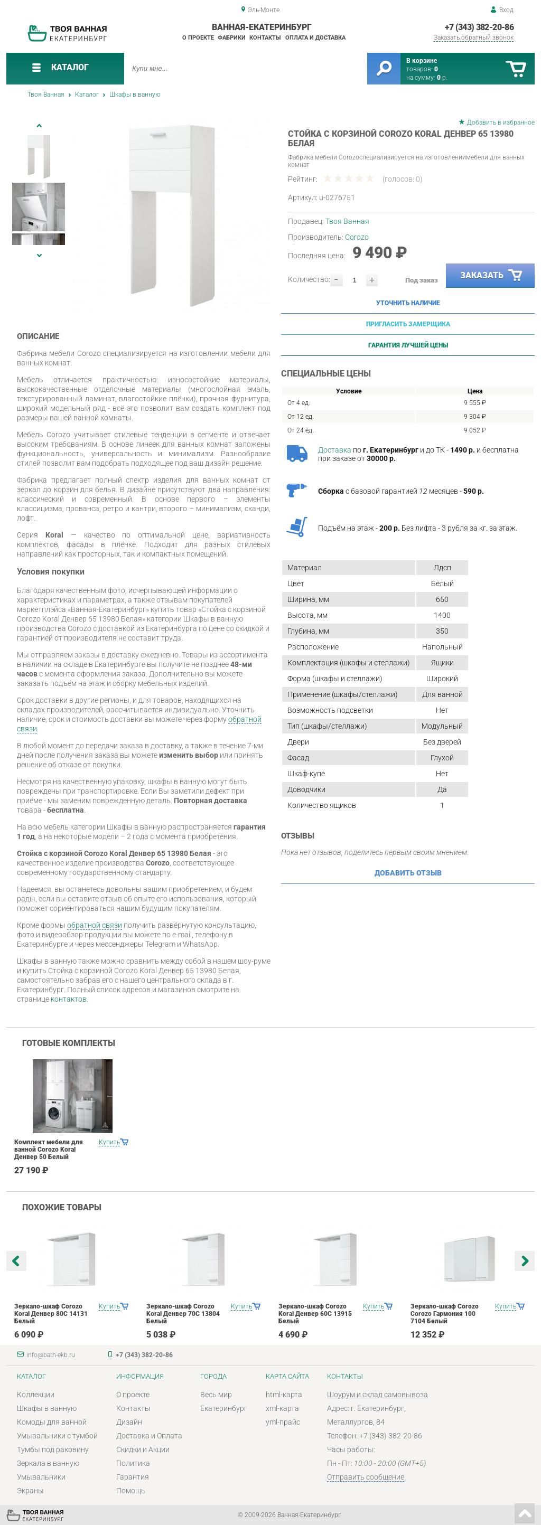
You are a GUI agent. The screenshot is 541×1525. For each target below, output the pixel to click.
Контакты (265, 37)
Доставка (334, 450)
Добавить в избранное (501, 122)
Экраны (30, 1490)
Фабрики (232, 37)
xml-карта (282, 1408)
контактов (69, 999)
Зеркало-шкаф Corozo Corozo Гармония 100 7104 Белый (445, 1314)
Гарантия (132, 1477)
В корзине (421, 60)
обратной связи (94, 925)
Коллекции (35, 1394)
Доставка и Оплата (149, 1436)
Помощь (130, 1490)
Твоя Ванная (45, 94)
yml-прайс (283, 1422)
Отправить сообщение (365, 1477)
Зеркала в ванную (48, 1463)
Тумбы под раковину (53, 1449)
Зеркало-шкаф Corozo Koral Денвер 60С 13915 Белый (315, 1314)
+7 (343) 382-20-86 (479, 27)
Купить (109, 1142)
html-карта (284, 1394)
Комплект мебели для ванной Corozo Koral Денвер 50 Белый (48, 1149)
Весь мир (216, 1394)
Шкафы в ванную (135, 94)
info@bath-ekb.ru (50, 1355)
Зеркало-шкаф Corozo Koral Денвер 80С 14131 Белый (51, 1314)
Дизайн (129, 1422)
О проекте (198, 37)
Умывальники (41, 1477)
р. (442, 77)
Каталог (87, 94)
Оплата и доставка (315, 37)
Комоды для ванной (52, 1422)
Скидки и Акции (143, 1449)
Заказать (492, 276)
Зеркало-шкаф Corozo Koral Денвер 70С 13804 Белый (183, 1314)
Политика (133, 1463)
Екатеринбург (223, 1408)
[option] (171, 215)
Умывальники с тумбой (57, 1436)
